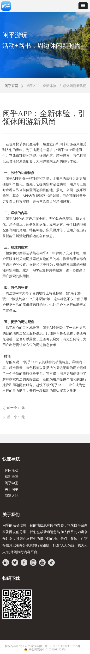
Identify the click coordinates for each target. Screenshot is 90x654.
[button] (83, 5)
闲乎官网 (11, 86)
